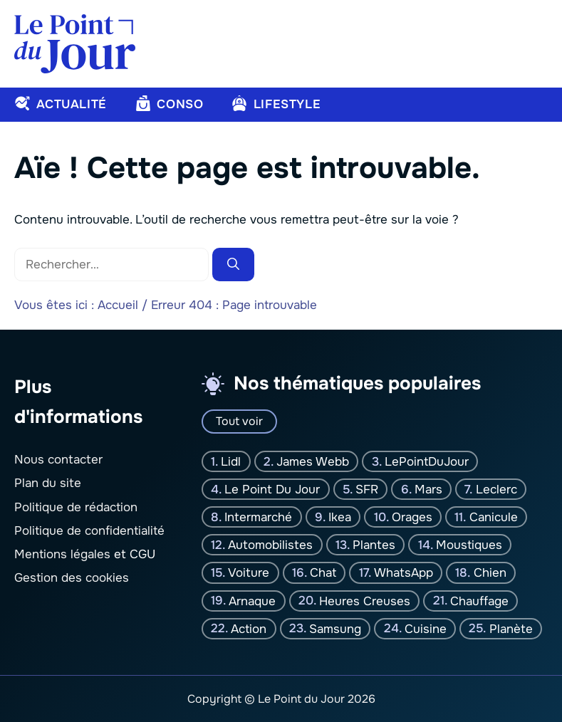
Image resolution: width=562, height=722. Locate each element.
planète (511, 628)
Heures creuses (364, 600)
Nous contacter (58, 459)
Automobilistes (270, 545)
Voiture (248, 572)
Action (248, 628)
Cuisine (426, 628)
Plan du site (47, 483)
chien (490, 572)
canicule (493, 516)
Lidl (231, 461)
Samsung (335, 628)
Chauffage (479, 600)
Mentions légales (62, 554)
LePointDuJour (427, 461)
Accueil (118, 305)
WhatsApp (403, 572)
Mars (428, 488)
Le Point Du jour (272, 488)
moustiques (469, 545)
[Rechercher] (233, 265)
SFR (366, 488)
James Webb (312, 461)
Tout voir (239, 421)
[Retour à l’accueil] (74, 43)
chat (323, 572)
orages (412, 516)
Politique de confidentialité (89, 530)
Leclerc (496, 488)
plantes (374, 545)
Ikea (339, 516)
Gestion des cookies (71, 577)
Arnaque (252, 600)
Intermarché (258, 516)
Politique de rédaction (75, 506)
